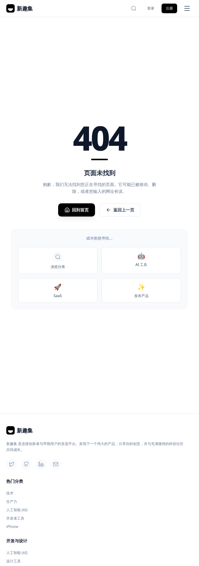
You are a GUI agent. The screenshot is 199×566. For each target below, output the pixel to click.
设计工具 (13, 561)
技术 (9, 493)
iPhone (12, 526)
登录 (150, 8)
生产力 (11, 501)
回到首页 (76, 210)
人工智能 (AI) (17, 509)
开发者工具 (15, 518)
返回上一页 (120, 210)
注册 (169, 8)
